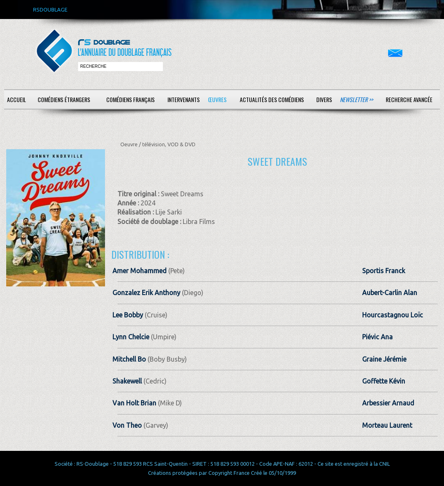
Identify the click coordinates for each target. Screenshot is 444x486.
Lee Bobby (127, 315)
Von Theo (127, 425)
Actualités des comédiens (272, 99)
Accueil (16, 99)
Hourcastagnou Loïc (392, 315)
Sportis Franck (383, 270)
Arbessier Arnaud (388, 403)
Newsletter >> (356, 99)
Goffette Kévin (383, 381)
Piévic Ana (377, 337)
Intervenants (183, 99)
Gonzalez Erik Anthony (146, 292)
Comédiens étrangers (64, 99)
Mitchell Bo (129, 359)
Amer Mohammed (139, 270)
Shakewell (127, 381)
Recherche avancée (409, 99)
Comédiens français (130, 99)
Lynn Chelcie (130, 337)
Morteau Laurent (387, 425)
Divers (324, 99)
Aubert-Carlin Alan (389, 292)
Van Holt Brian (134, 403)
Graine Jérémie (384, 359)
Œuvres (217, 99)
